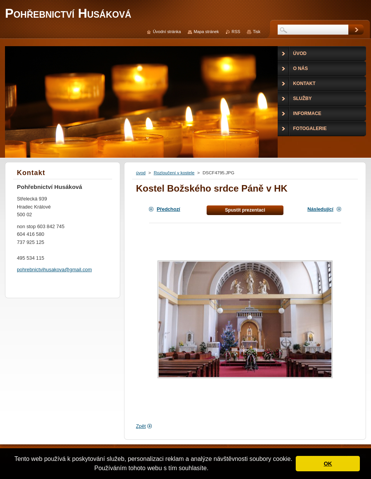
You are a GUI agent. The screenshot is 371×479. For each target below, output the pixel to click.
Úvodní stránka (167, 31)
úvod (141, 172)
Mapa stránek (206, 31)
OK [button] (328, 464)
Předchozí (168, 209)
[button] (211, 469)
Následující (320, 209)
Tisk (256, 31)
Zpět (141, 426)
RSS (236, 31)
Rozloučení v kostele (174, 172)
